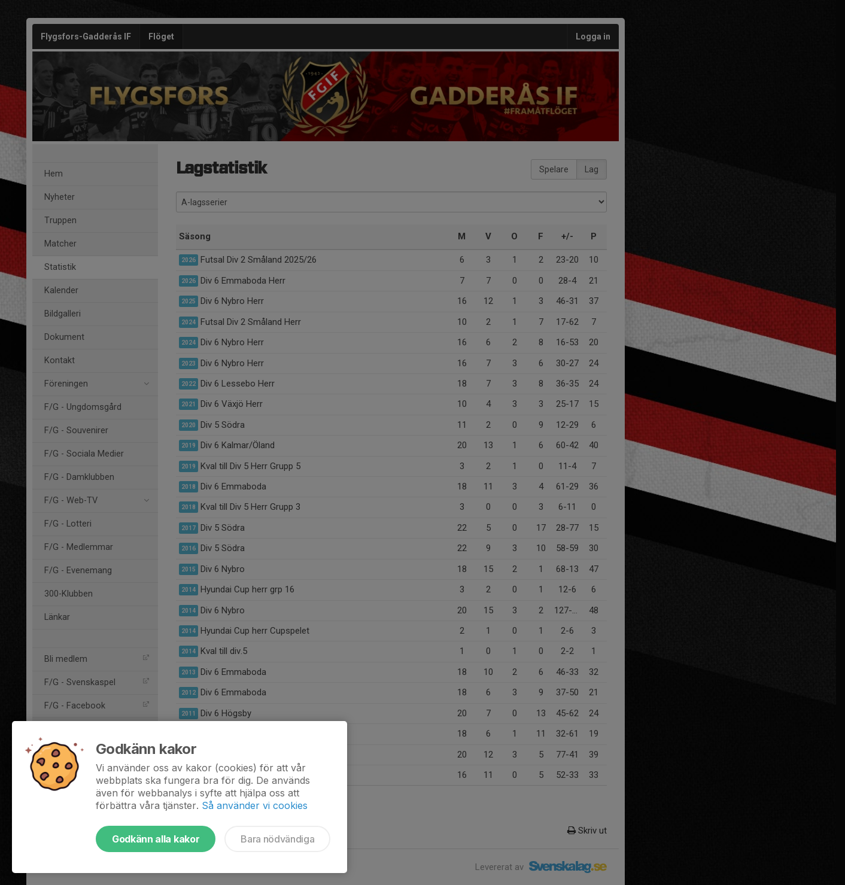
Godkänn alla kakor (155, 839)
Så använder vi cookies (255, 805)
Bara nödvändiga (277, 839)
